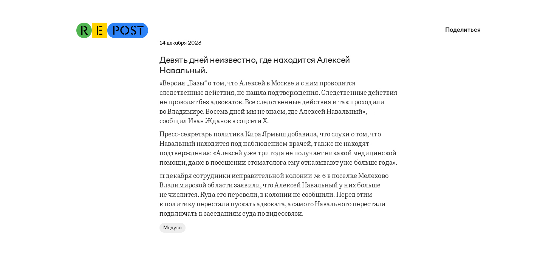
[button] (461, 30)
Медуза (172, 227)
